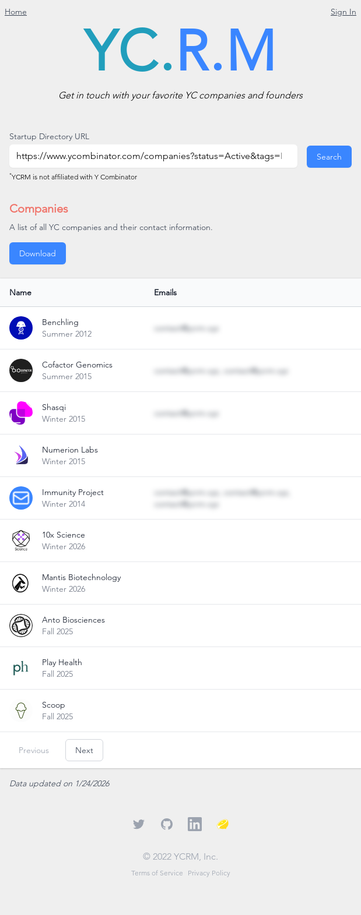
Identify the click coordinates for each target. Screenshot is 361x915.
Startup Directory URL (49, 136)
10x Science (63, 534)
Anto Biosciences (73, 619)
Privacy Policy (209, 872)
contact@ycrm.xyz (186, 328)
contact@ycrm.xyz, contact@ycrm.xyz (221, 370)
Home (16, 11)
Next (84, 750)
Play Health (62, 662)
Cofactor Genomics (77, 364)
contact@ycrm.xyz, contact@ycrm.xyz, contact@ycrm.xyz (222, 498)
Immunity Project (73, 492)
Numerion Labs (70, 449)
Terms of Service (157, 872)
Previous (34, 750)
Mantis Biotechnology (81, 577)
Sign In (343, 11)
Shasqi (54, 407)
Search (329, 156)
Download (37, 253)
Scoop (53, 705)
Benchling (60, 322)
